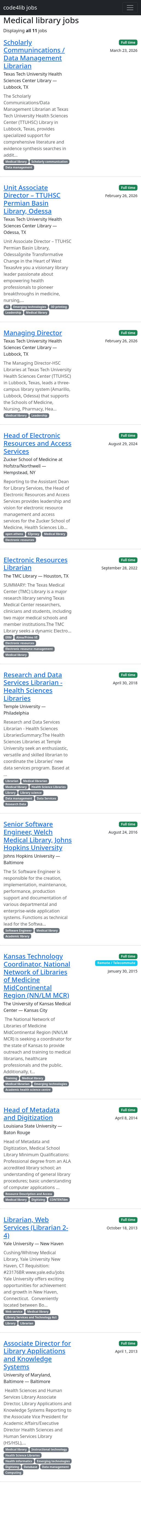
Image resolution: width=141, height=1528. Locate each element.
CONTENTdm (59, 1200)
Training (11, 1078)
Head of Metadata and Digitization (32, 1113)
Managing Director (33, 332)
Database (30, 1467)
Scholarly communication (49, 161)
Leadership (13, 312)
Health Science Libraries (48, 787)
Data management (18, 167)
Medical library (16, 161)
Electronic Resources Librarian (35, 563)
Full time (128, 42)
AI (6, 307)
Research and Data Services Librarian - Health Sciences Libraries (33, 686)
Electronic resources (19, 540)
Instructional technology (49, 1449)
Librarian (11, 781)
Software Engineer (18, 930)
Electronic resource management (29, 649)
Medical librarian (35, 781)
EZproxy (33, 534)
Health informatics (18, 1461)
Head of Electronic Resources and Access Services (37, 443)
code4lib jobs (20, 7)
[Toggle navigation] (130, 7)
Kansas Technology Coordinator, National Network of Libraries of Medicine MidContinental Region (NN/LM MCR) (37, 976)
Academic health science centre (28, 1090)
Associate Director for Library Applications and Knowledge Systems (37, 1355)
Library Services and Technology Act (31, 1317)
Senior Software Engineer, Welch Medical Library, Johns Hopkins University (38, 835)
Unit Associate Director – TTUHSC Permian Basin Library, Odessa (32, 199)
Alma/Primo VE (27, 637)
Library (10, 793)
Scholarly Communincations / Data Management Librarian (34, 54)
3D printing (59, 307)
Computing (13, 1473)
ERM (8, 637)
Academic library (17, 936)
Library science (31, 793)
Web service (14, 1311)
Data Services (46, 798)
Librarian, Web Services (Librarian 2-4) (36, 1227)
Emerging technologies (29, 307)
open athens (14, 534)
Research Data (15, 804)
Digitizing (38, 1200)
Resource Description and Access (28, 1194)
